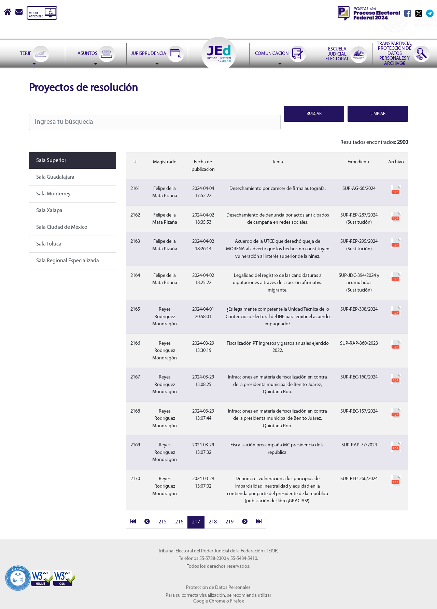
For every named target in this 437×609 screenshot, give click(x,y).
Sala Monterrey (53, 194)
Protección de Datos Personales (218, 587)
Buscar (314, 114)
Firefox (237, 601)
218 (213, 522)
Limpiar (377, 114)
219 (229, 522)
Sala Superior (51, 160)
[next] (245, 522)
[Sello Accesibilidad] (18, 574)
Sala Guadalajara (55, 177)
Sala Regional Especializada (67, 261)
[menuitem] (34, 54)
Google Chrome (209, 601)
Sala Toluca (48, 244)
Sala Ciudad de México (61, 227)
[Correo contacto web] (19, 13)
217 (196, 522)
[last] (259, 522)
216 (179, 522)
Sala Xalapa (49, 210)
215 (162, 522)
